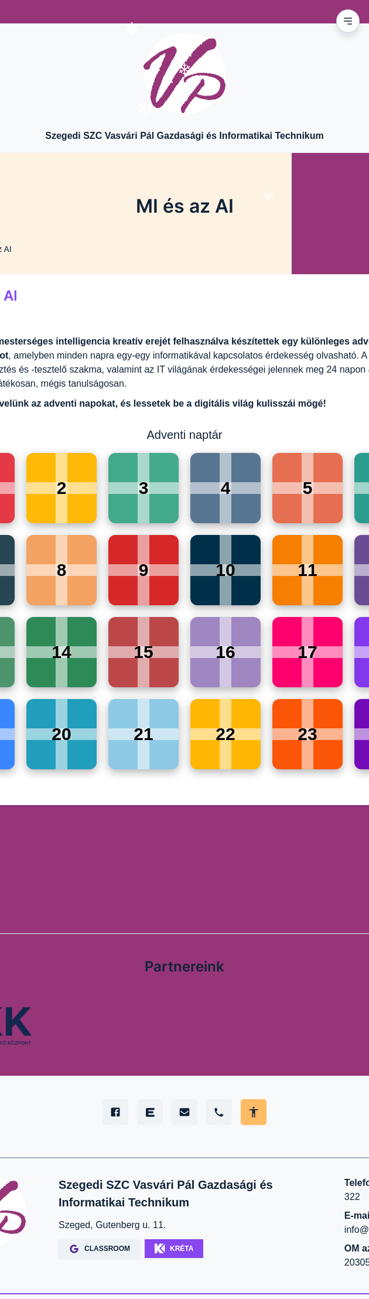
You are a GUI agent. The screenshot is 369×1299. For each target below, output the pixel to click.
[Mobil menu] (348, 21)
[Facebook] (115, 1112)
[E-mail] (184, 1112)
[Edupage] (150, 1112)
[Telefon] (219, 1112)
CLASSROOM (99, 1248)
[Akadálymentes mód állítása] (253, 1112)
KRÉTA (174, 1248)
